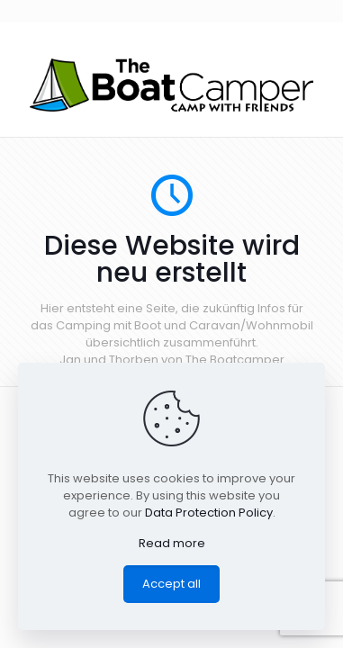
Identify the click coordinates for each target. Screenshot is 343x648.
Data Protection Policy (209, 512)
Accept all (171, 583)
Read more (172, 543)
